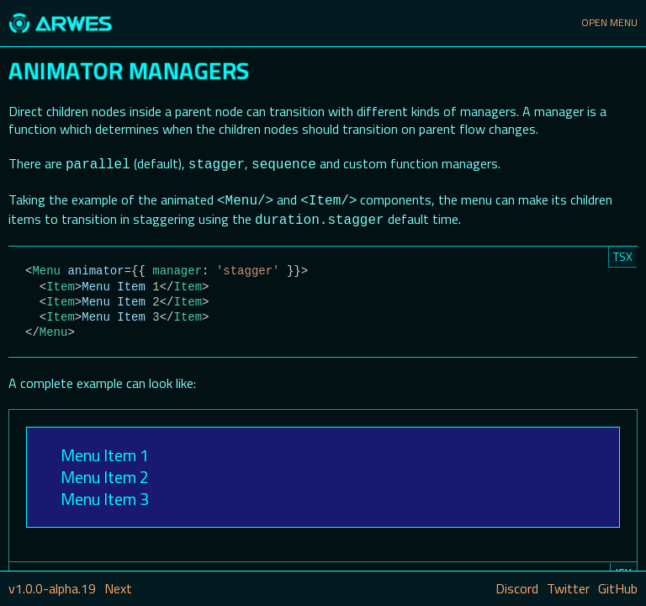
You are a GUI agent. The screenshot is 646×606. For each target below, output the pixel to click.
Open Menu (609, 22)
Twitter (568, 588)
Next (118, 588)
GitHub (618, 588)
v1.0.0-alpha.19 (52, 588)
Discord (516, 588)
